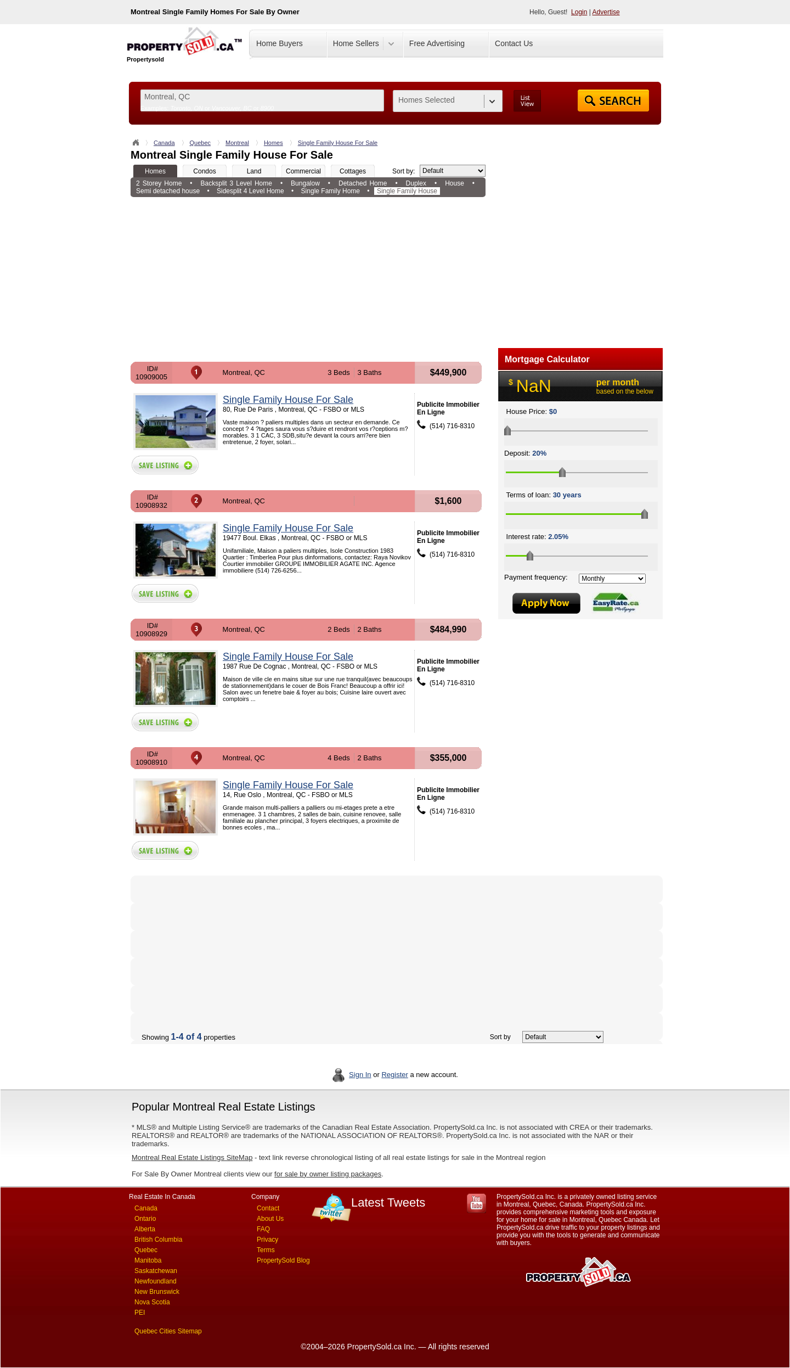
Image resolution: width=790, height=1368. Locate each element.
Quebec (200, 142)
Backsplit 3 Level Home (236, 183)
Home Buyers (279, 43)
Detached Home (362, 183)
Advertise (606, 12)
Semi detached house (168, 191)
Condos (204, 171)
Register (394, 1074)
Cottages (353, 171)
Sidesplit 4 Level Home (250, 191)
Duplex (416, 183)
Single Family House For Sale (338, 142)
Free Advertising (437, 43)
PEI (139, 1312)
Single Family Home (330, 191)
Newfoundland (155, 1281)
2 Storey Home (159, 183)
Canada (164, 142)
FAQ (263, 1229)
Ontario (145, 1219)
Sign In (360, 1074)
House (454, 183)
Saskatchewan (155, 1271)
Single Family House (407, 191)
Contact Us (514, 43)
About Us (270, 1219)
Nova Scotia (152, 1302)
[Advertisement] (308, 279)
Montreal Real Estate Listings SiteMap (192, 1157)
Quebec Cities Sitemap (168, 1331)
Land (254, 171)
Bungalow (305, 183)
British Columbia (158, 1239)
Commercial (303, 171)
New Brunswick (156, 1292)
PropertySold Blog (283, 1260)
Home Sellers (356, 43)
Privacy (267, 1239)
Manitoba (147, 1260)
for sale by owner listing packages (327, 1174)
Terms (266, 1250)
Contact (268, 1208)
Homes (273, 142)
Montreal (237, 142)
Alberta (144, 1229)
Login (579, 12)
